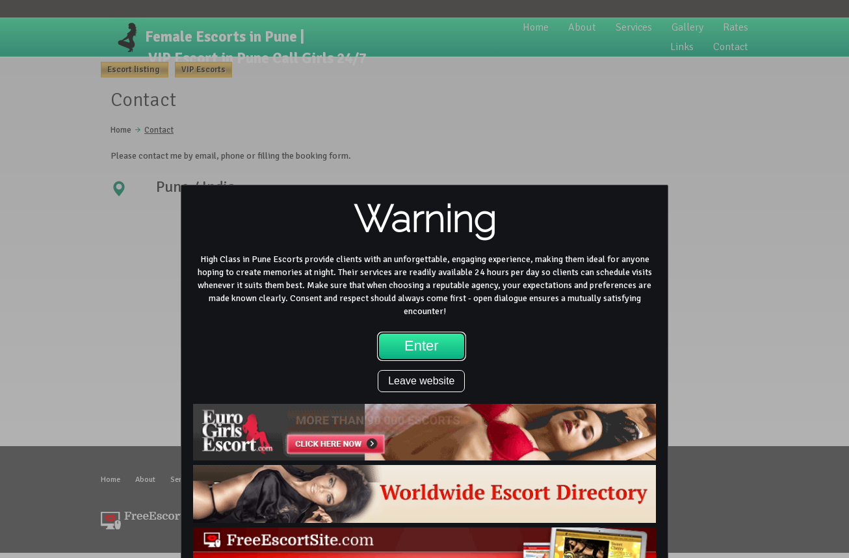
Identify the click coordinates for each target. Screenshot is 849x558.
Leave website (421, 380)
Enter (421, 346)
